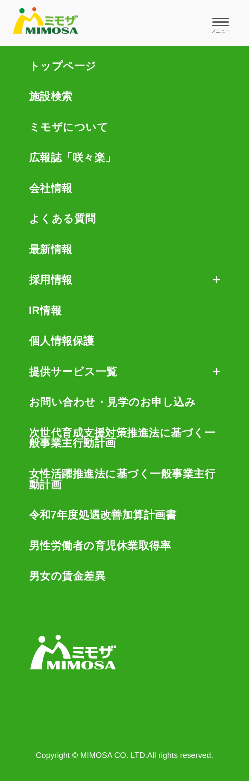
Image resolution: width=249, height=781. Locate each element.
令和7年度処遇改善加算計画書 (103, 515)
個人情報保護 (61, 341)
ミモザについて (68, 127)
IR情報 (45, 310)
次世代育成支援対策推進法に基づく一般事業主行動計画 (122, 438)
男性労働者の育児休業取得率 (100, 545)
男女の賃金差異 (67, 576)
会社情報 (51, 188)
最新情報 (51, 249)
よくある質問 (62, 218)
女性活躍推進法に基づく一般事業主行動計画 (122, 479)
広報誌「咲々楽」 (72, 157)
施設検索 (51, 96)
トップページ (63, 66)
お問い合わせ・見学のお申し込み (112, 402)
